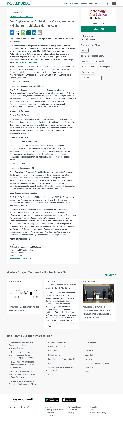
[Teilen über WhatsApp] (23, 32)
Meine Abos (94, 4)
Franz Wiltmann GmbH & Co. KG (61, 359)
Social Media (50, 415)
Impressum (49, 407)
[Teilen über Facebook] (12, 32)
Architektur (86, 61)
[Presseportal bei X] (23, 407)
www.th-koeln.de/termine (27, 62)
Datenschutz (50, 413)
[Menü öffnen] (114, 3)
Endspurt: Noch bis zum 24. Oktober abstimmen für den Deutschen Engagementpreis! (21, 355)
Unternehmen (90, 342)
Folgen (98, 29)
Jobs (92, 410)
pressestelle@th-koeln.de (20, 258)
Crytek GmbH (53, 363)
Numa (50, 374)
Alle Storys (98, 24)
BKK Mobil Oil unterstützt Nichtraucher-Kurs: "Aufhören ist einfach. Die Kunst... (22, 374)
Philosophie (105, 67)
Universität (100, 61)
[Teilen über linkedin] (34, 32)
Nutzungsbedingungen (54, 410)
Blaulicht (74, 4)
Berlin (84, 50)
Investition (89, 359)
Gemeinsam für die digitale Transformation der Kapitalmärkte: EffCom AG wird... (23, 345)
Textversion (72, 410)
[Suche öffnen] (107, 3)
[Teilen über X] (17, 32)
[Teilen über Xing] (28, 32)
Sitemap (71, 413)
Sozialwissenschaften (91, 78)
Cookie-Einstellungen (99, 413)
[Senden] (40, 32)
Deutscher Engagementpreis (97, 363)
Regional (84, 4)
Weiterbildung (88, 72)
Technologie (90, 347)
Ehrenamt (89, 367)
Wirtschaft (89, 355)
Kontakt (93, 407)
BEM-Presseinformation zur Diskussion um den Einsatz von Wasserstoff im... (21, 364)
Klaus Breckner (54, 355)
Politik (87, 372)
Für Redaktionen (74, 407)
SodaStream (53, 351)
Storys (65, 4)
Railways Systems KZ (57, 342)
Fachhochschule (89, 67)
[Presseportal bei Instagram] (27, 407)
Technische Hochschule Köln (21, 16)
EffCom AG (89, 351)
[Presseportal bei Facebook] (20, 407)
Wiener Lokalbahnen (56, 347)
